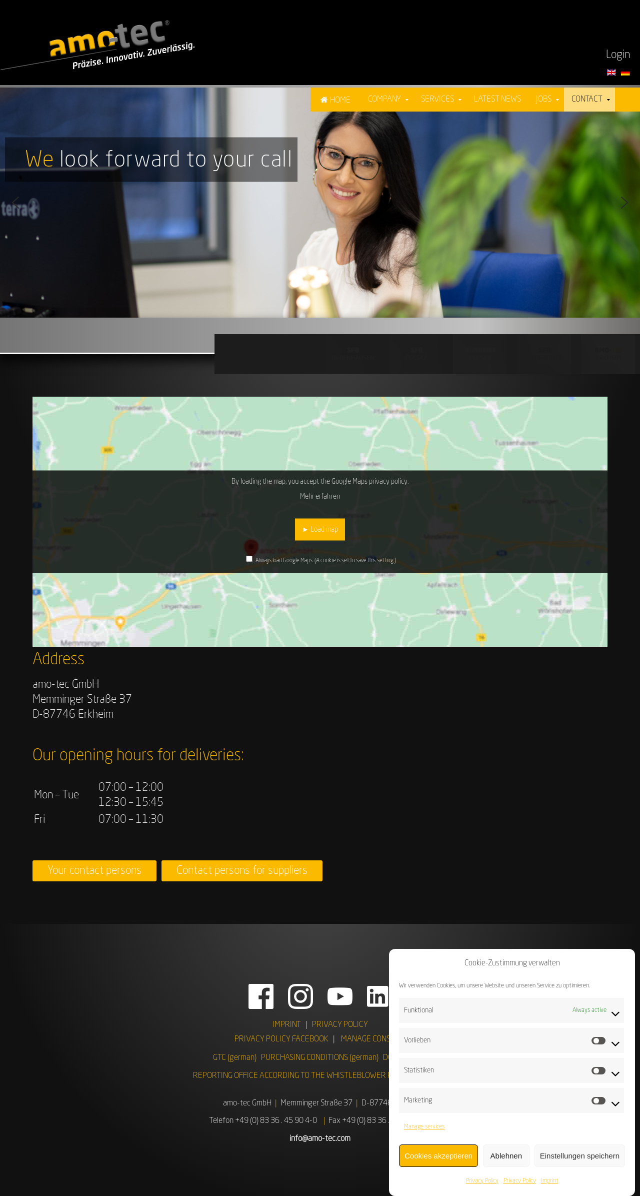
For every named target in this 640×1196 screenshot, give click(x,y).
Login (618, 55)
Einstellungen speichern (580, 1163)
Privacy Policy (482, 1189)
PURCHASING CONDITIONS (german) (319, 1058)
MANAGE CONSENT (372, 1039)
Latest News (497, 100)
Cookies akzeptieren (438, 1163)
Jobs (544, 100)
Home (340, 101)
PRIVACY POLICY (340, 1025)
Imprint (549, 1189)
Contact (587, 100)
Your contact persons (95, 870)
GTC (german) (234, 1058)
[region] (320, 203)
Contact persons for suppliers (242, 870)
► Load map (320, 529)
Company (384, 100)
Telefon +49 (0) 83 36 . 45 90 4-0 (263, 1121)
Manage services (424, 1135)
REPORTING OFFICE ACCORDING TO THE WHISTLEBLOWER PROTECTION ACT (320, 1076)
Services (437, 100)
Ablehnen (506, 1163)
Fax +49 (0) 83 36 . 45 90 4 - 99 (380, 1121)
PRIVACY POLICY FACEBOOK (281, 1039)
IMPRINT (286, 1025)
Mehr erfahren (320, 496)
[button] (16, 203)
